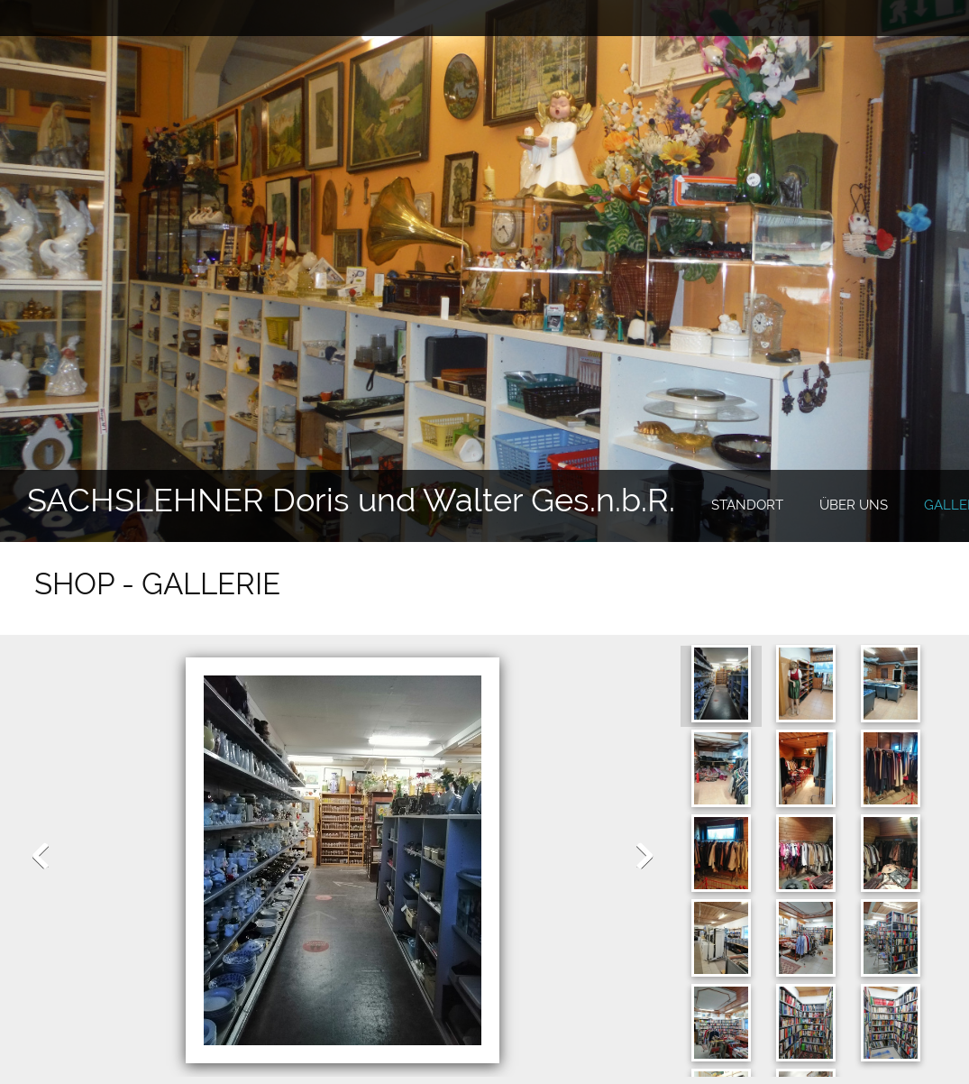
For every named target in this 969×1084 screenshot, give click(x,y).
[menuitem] (747, 506)
